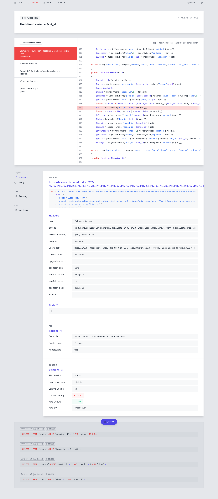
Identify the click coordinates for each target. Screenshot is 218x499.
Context (18, 205)
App (16, 191)
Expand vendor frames (31, 42)
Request (18, 172)
